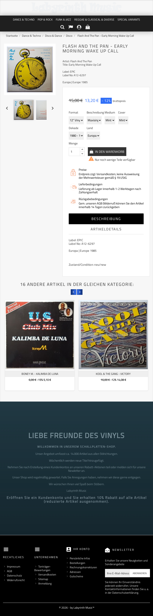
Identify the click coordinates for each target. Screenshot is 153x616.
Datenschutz (14, 575)
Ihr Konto (81, 549)
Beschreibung (106, 218)
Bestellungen (77, 563)
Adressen (75, 572)
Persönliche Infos (80, 558)
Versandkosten (47, 574)
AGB (9, 571)
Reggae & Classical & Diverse (94, 19)
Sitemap (43, 579)
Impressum (13, 566)
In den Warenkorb (110, 151)
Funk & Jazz (63, 19)
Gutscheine (76, 576)
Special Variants (129, 19)
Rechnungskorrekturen (83, 567)
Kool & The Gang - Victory (113, 374)
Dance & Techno (23, 19)
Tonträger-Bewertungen (42, 568)
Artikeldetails (106, 229)
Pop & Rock (45, 19)
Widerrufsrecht (16, 580)
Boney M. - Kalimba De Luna (40, 374)
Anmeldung (45, 583)
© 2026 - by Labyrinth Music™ (76, 607)
